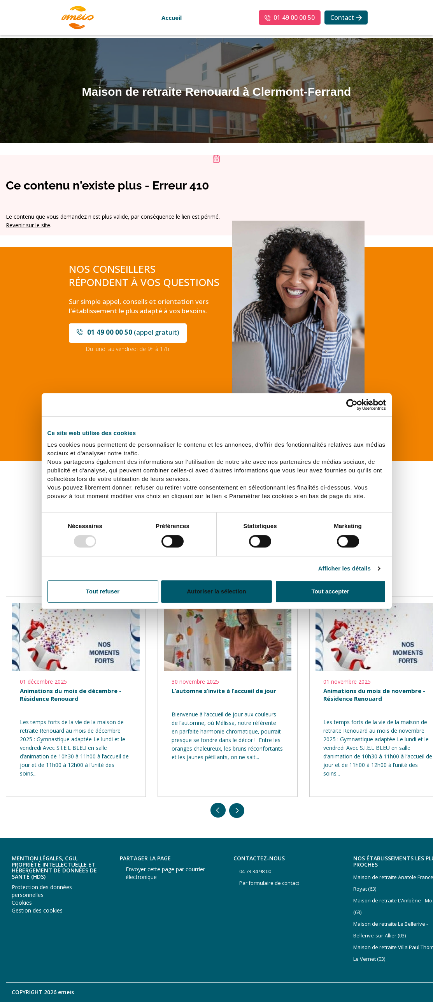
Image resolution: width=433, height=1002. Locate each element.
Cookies (22, 902)
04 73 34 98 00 (255, 871)
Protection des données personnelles (42, 890)
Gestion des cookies (37, 910)
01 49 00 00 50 (294, 17)
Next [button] (237, 810)
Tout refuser (102, 591)
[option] (76, 697)
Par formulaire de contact (269, 882)
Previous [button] (218, 810)
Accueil (171, 17)
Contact (342, 17)
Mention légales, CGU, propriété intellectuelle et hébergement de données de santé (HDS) (54, 867)
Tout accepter (330, 591)
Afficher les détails (344, 568)
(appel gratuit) (133, 332)
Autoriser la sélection (216, 591)
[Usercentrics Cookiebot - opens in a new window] (352, 405)
